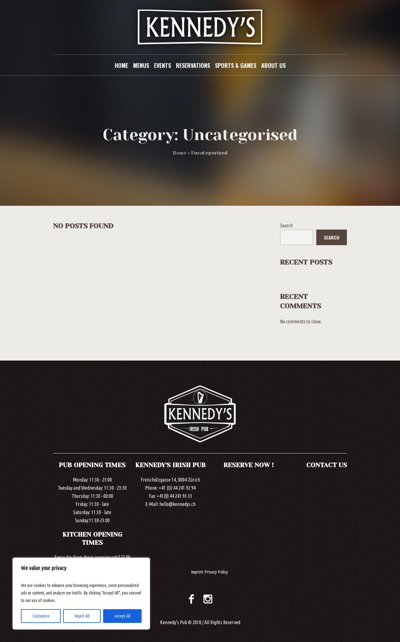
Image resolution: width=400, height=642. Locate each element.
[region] (81, 593)
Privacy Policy (216, 571)
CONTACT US (326, 465)
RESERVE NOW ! (248, 465)
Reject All (82, 616)
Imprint (197, 571)
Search (286, 225)
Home (179, 153)
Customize (40, 616)
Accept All (122, 616)
